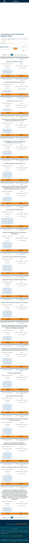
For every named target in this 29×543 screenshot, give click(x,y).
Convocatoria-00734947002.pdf (7, 220)
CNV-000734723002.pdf (7, 267)
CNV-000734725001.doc (7, 288)
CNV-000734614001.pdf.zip (7, 405)
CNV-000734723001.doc (7, 265)
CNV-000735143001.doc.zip (7, 152)
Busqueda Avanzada (11, 43)
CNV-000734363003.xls (7, 457)
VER (14, 94)
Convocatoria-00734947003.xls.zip (7, 223)
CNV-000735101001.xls (7, 109)
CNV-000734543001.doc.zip (7, 312)
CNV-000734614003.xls (7, 408)
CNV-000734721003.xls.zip (7, 247)
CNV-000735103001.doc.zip (7, 130)
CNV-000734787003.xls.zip (7, 177)
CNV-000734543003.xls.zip (7, 316)
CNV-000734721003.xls (7, 246)
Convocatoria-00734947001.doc (7, 218)
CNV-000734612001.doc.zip (7, 382)
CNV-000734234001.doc (7, 475)
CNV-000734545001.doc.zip (7, 337)
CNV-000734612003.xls (7, 385)
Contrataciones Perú (21, 539)
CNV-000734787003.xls (7, 176)
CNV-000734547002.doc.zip (7, 361)
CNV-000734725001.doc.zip (7, 289)
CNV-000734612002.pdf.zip (7, 384)
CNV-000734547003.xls (7, 363)
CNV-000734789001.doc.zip (7, 198)
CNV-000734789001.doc (7, 197)
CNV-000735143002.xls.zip (7, 154)
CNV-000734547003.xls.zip (7, 364)
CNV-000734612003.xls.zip (7, 387)
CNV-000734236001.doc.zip (7, 508)
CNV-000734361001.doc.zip (7, 429)
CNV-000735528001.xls (7, 90)
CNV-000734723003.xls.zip (7, 270)
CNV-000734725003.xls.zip (7, 293)
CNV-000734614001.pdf (7, 404)
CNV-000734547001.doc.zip (7, 359)
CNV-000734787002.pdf (7, 174)
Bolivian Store (19, 540)
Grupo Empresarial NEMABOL (16, 535)
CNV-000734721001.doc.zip (7, 243)
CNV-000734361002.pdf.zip (7, 431)
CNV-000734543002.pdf (7, 313)
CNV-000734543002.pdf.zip (7, 314)
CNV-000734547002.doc (7, 360)
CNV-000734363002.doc (7, 455)
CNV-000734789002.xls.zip (7, 200)
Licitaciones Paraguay (6, 540)
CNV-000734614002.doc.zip (7, 407)
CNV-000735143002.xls (7, 153)
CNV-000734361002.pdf (7, 430)
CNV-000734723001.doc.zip (7, 266)
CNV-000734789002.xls (7, 199)
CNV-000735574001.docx (7, 70)
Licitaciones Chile (14, 539)
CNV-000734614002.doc (7, 406)
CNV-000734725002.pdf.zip (7, 291)
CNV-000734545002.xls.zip (7, 339)
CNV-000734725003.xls (7, 292)
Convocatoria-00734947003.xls (7, 222)
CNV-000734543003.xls (7, 315)
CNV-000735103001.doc (7, 129)
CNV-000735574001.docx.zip (7, 71)
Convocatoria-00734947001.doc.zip (7, 219)
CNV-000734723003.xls (7, 269)
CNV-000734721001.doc (7, 242)
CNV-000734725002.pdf (7, 290)
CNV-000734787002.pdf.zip (7, 175)
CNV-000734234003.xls (7, 480)
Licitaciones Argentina (13, 540)
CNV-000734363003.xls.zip (7, 458)
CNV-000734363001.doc (7, 452)
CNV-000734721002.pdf (7, 244)
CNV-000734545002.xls (7, 338)
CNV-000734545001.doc (7, 336)
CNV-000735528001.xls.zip (7, 91)
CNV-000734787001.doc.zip (7, 173)
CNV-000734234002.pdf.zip (7, 479)
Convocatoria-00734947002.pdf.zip (7, 221)
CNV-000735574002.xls (7, 72)
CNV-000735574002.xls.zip (7, 73)
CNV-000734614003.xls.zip (7, 409)
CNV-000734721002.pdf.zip (7, 245)
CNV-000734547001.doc (7, 358)
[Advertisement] (14, 16)
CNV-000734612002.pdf (7, 383)
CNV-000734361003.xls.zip (7, 434)
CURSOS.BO (24, 540)
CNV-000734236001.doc (7, 507)
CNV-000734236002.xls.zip (7, 511)
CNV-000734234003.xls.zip (7, 481)
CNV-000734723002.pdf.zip (7, 268)
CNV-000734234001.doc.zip (7, 476)
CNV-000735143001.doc (7, 151)
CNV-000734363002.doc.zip (7, 456)
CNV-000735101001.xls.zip (7, 110)
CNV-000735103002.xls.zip (7, 132)
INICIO (4, 54)
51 (25, 54)
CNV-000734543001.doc (7, 311)
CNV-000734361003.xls (7, 433)
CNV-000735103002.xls (7, 131)
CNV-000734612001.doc (7, 381)
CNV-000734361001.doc (7, 428)
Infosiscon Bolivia (8, 539)
